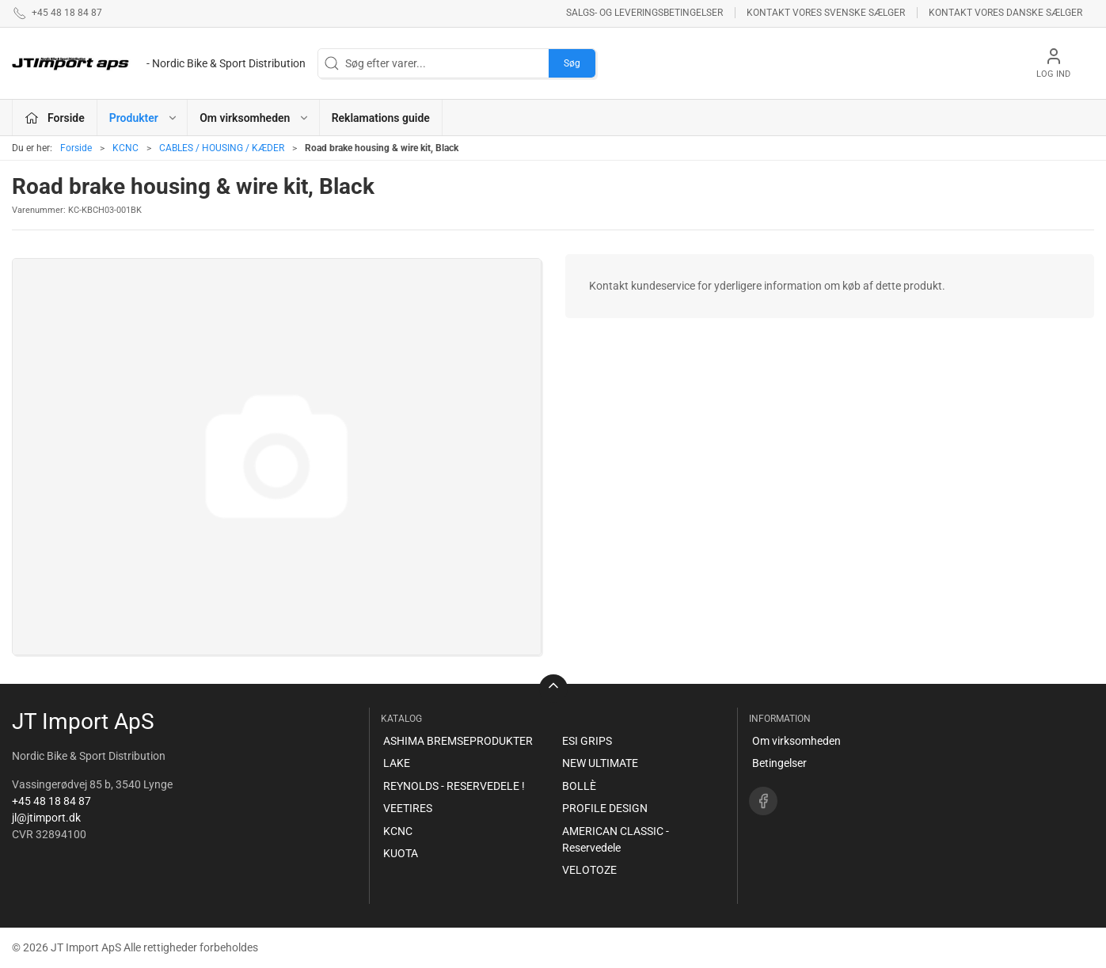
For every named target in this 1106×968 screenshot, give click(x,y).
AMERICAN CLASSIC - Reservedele (615, 839)
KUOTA (400, 853)
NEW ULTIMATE (600, 763)
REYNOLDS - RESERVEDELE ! (454, 786)
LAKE (396, 763)
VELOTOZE (589, 870)
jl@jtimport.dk (46, 817)
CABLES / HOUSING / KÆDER (221, 148)
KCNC (125, 148)
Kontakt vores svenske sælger (826, 12)
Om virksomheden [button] (255, 118)
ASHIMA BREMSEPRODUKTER (458, 741)
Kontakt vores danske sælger (1005, 12)
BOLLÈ (579, 786)
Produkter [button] (143, 118)
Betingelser (779, 763)
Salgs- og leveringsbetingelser (644, 12)
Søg (572, 63)
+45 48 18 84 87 (51, 801)
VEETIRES (407, 808)
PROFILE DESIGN (605, 808)
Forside (76, 148)
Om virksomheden (796, 741)
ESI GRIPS (587, 741)
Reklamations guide (381, 118)
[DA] (159, 63)
